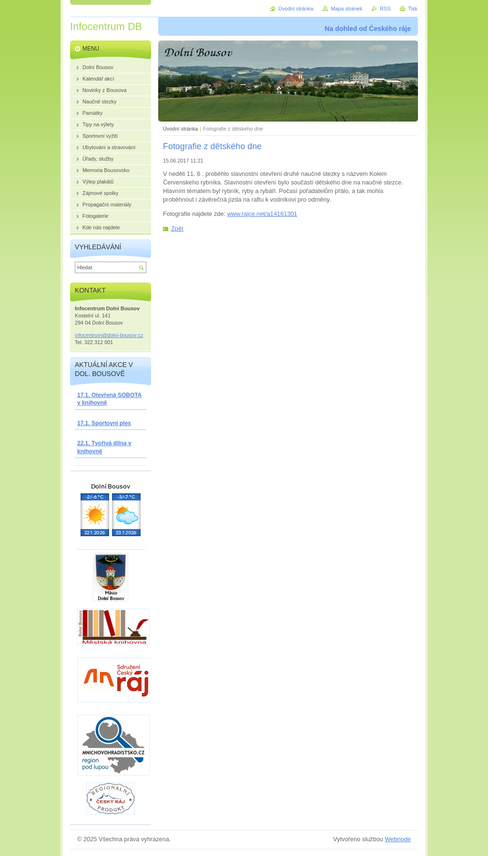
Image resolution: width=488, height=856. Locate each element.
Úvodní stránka (180, 129)
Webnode (398, 839)
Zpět (177, 228)
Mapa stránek (346, 8)
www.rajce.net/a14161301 (262, 213)
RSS (385, 8)
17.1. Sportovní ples (104, 423)
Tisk (412, 8)
